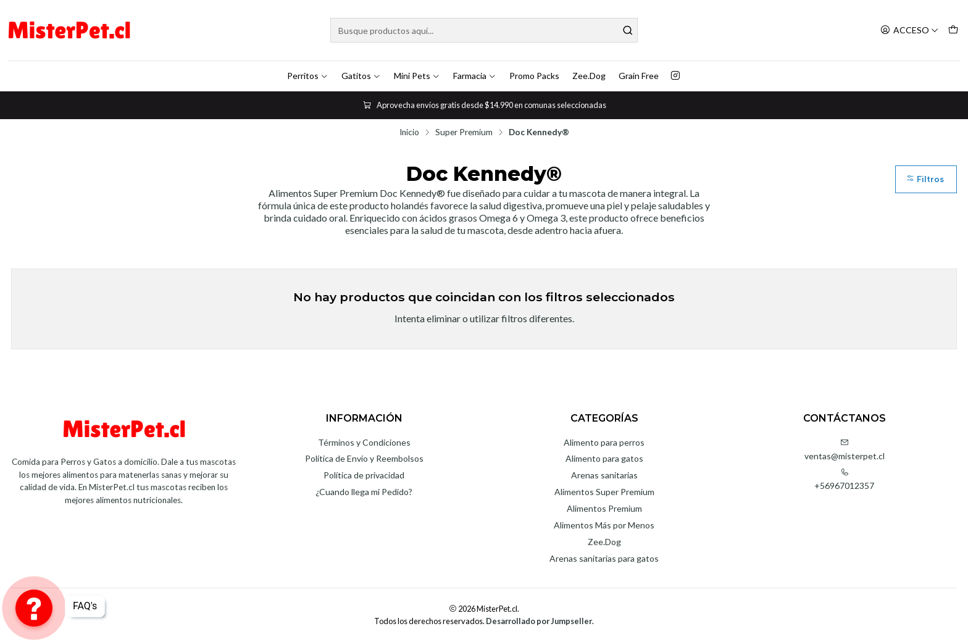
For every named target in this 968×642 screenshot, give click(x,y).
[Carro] (953, 31)
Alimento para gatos (604, 458)
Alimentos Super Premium (604, 491)
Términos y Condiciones (364, 442)
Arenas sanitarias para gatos (604, 558)
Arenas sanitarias (604, 475)
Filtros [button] (925, 179)
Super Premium (464, 132)
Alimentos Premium (604, 508)
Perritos (307, 75)
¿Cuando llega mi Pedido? (363, 491)
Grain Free (639, 75)
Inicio (409, 132)
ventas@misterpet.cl (844, 449)
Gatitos (361, 75)
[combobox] (484, 30)
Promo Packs (534, 75)
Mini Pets (417, 75)
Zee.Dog (589, 75)
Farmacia (474, 75)
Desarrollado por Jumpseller (539, 621)
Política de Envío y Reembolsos (364, 458)
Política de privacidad (363, 475)
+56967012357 (844, 479)
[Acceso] (909, 31)
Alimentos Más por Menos (604, 525)
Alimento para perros (604, 442)
